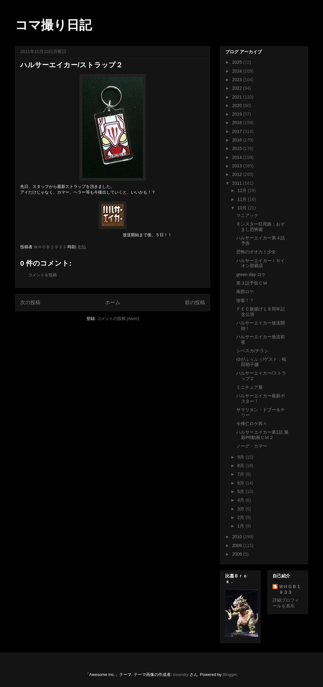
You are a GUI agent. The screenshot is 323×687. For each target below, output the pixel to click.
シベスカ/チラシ (252, 350)
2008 (237, 554)
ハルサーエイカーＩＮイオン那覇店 (260, 263)
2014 (237, 157)
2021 (237, 96)
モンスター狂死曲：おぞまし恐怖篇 (260, 226)
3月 (241, 508)
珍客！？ (245, 300)
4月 (241, 500)
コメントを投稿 (42, 275)
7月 (241, 474)
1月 (241, 525)
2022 (237, 88)
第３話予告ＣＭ (251, 283)
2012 (237, 174)
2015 (237, 148)
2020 (237, 105)
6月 (241, 482)
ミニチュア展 (249, 387)
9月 (241, 457)
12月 (242, 190)
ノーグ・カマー (251, 446)
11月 (242, 199)
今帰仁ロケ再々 (251, 423)
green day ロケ (251, 274)
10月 (242, 207)
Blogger (230, 674)
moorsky (180, 674)
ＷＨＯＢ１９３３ (290, 589)
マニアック (247, 215)
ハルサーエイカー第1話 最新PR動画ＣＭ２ (262, 435)
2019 (237, 114)
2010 (237, 536)
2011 (237, 183)
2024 (237, 71)
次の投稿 (30, 302)
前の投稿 (195, 302)
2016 (237, 139)
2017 (237, 131)
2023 (237, 79)
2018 (237, 122)
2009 (237, 545)
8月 (241, 465)
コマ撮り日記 (53, 25)
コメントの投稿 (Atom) (118, 318)
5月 (241, 491)
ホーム (112, 302)
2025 (237, 62)
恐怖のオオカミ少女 (256, 251)
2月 (241, 517)
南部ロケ (245, 291)
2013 (237, 165)
